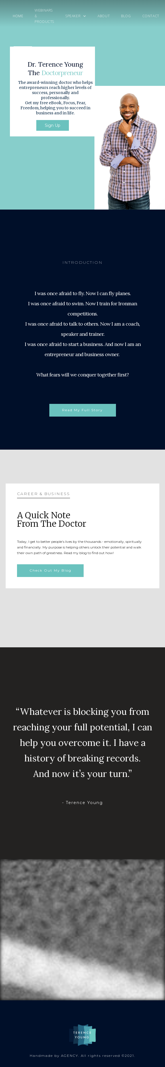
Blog (126, 16)
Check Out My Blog (50, 570)
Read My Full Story (82, 410)
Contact (150, 16)
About (104, 16)
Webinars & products (44, 16)
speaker (73, 16)
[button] (76, 16)
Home (18, 16)
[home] (5, 16)
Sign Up (52, 125)
